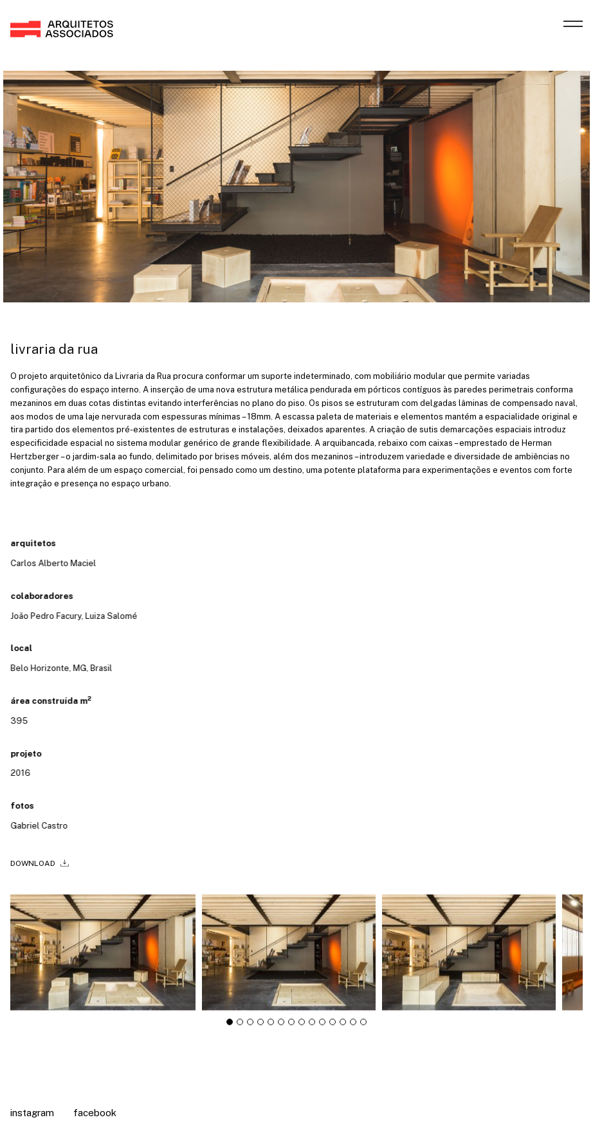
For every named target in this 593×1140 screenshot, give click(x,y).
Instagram (32, 1112)
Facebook (94, 1112)
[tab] (229, 1026)
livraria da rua (54, 349)
